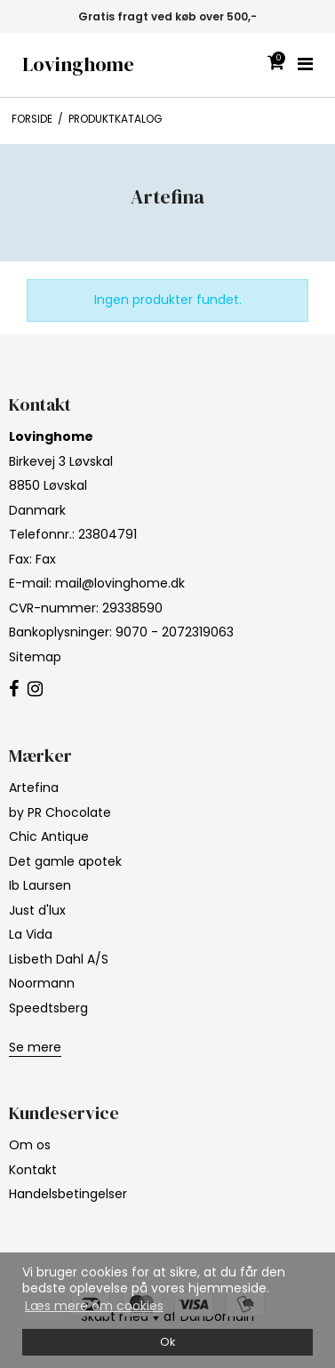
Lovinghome (78, 64)
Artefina (34, 787)
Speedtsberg (48, 1008)
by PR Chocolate (60, 812)
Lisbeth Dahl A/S (58, 959)
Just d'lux (37, 910)
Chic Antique (49, 836)
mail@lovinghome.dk (120, 583)
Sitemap (35, 657)
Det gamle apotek (65, 861)
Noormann (42, 983)
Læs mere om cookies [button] (94, 1306)
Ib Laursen (40, 885)
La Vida (30, 934)
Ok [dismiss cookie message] (167, 1341)
